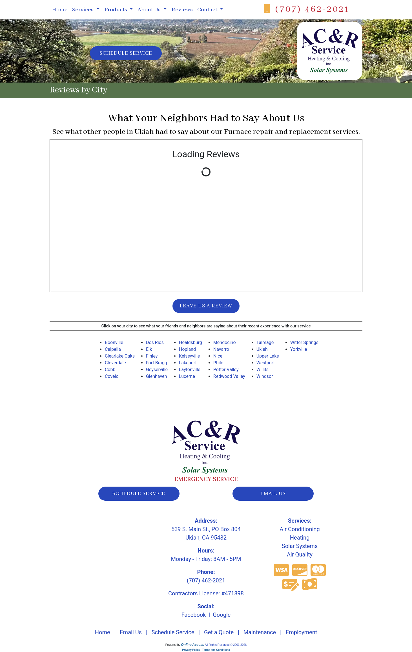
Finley (152, 356)
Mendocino (224, 342)
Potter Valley (226, 369)
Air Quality (300, 554)
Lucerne (187, 376)
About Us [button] (150, 9)
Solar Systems (300, 546)
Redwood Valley (229, 376)
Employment (301, 632)
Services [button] (83, 9)
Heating (299, 537)
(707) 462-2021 (312, 9)
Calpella (113, 349)
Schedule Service (125, 53)
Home (60, 9)
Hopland (187, 349)
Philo (218, 362)
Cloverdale (115, 362)
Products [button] (116, 9)
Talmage (265, 342)
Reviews (182, 9)
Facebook (193, 614)
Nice (217, 356)
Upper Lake (267, 356)
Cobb (110, 369)
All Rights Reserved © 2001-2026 (226, 644)
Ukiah (262, 349)
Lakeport (188, 362)
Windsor (264, 376)
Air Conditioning (300, 529)
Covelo (112, 376)
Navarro (221, 349)
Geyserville (157, 369)
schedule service (138, 493)
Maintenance (259, 632)
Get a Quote (219, 632)
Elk (149, 349)
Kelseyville (189, 356)
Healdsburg (190, 342)
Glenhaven (156, 376)
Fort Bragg (156, 362)
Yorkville (298, 349)
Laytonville (189, 369)
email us (273, 493)
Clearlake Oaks (120, 356)
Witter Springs (304, 342)
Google (222, 614)
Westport (265, 362)
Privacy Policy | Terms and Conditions (206, 649)
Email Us (131, 632)
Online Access (192, 645)
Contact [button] (207, 9)
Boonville (114, 342)
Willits (262, 369)
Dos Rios (155, 342)
